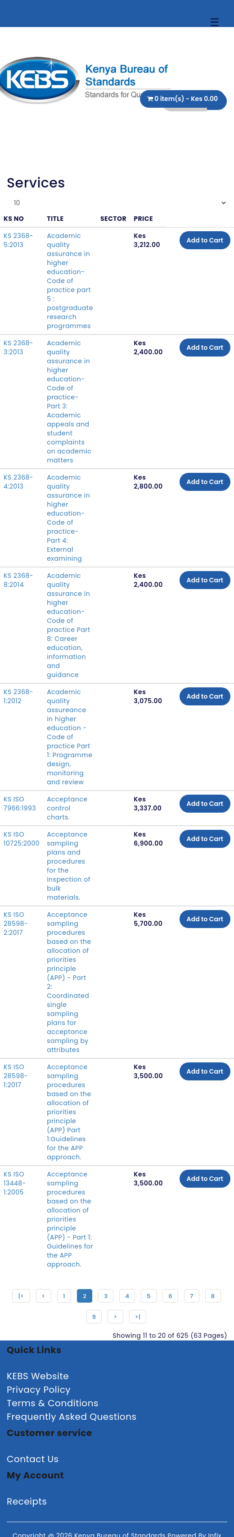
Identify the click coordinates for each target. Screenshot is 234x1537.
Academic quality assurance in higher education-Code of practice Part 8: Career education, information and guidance (68, 625)
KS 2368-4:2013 (18, 482)
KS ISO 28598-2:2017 (16, 923)
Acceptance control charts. (67, 808)
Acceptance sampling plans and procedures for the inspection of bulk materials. (68, 866)
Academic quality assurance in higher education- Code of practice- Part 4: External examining (68, 518)
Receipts (27, 1501)
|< (21, 1296)
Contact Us (33, 1459)
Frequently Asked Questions (71, 1416)
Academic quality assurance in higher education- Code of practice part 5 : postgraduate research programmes (70, 280)
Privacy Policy (39, 1389)
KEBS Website (38, 1376)
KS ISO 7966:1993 (20, 804)
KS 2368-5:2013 (18, 240)
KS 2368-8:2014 (18, 580)
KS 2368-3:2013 (18, 348)
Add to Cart (205, 240)
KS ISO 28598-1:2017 (16, 1075)
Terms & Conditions (53, 1403)
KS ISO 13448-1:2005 (15, 1183)
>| (138, 1317)
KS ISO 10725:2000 (22, 839)
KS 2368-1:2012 (18, 696)
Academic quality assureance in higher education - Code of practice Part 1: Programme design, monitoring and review (69, 737)
